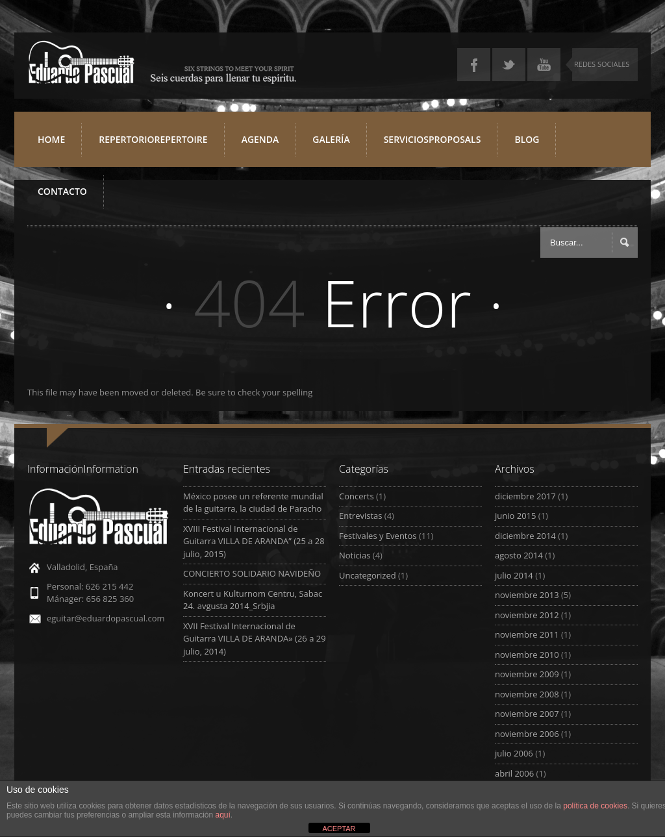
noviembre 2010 (527, 654)
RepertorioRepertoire (157, 144)
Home (51, 139)
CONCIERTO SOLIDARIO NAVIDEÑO (252, 573)
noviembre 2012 (527, 615)
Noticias (354, 555)
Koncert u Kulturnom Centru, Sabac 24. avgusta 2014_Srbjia (252, 600)
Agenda (260, 139)
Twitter (508, 64)
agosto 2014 (519, 555)
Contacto (62, 191)
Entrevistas (360, 515)
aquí (223, 814)
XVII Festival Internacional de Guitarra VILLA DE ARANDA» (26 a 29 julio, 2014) (254, 638)
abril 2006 (514, 773)
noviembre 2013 (527, 595)
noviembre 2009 (527, 674)
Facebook (473, 64)
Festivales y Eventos (378, 536)
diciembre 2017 (525, 496)
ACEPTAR (338, 828)
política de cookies (595, 805)
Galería (330, 139)
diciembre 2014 (525, 536)
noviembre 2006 (527, 734)
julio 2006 (514, 753)
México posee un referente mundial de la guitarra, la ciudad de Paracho (253, 502)
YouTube (543, 64)
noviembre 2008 (527, 694)
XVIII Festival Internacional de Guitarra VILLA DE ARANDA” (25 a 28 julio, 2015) (254, 541)
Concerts (356, 496)
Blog (526, 139)
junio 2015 (515, 515)
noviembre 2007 (527, 713)
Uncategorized (367, 575)
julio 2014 (514, 575)
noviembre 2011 (527, 634)
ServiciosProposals (437, 144)
